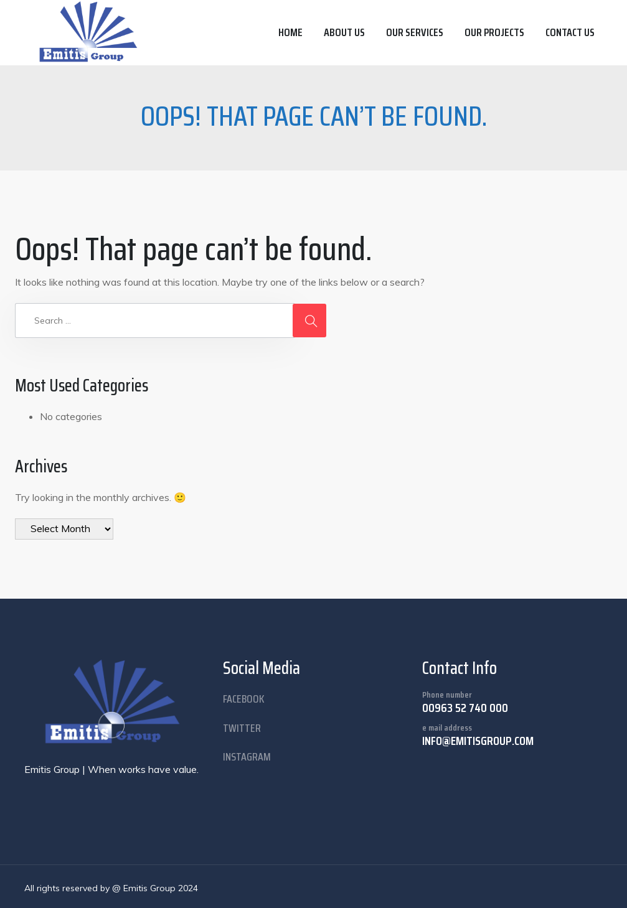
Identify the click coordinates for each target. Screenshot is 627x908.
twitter (242, 728)
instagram (247, 756)
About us (344, 32)
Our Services (414, 32)
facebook (244, 699)
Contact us (570, 32)
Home (290, 32)
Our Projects (494, 32)
